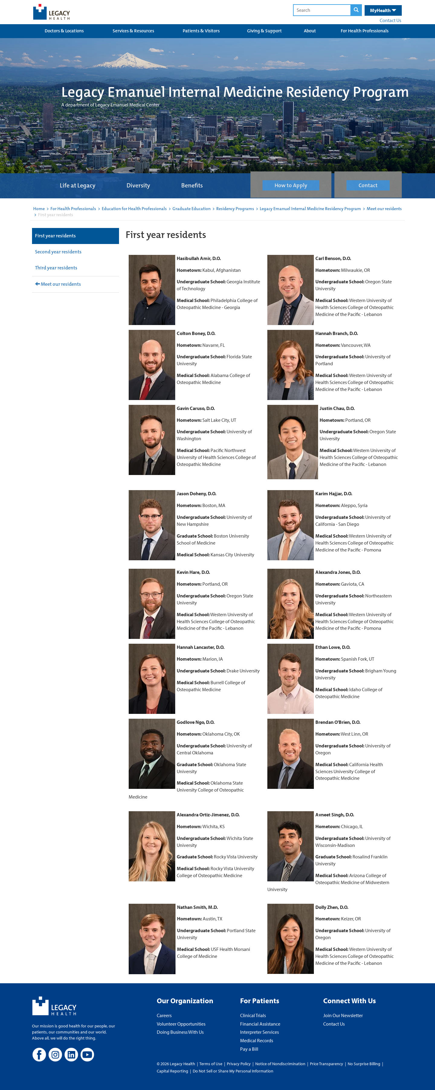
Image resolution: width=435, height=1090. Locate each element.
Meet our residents (384, 208)
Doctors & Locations (64, 31)
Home (39, 208)
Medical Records (256, 1040)
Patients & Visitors (201, 31)
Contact (368, 185)
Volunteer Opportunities (181, 1024)
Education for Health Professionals (134, 208)
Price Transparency (326, 1063)
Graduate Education (191, 208)
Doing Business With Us (180, 1032)
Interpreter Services (259, 1032)
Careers (164, 1015)
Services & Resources (133, 31)
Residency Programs (235, 208)
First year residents (55, 236)
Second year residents (58, 252)
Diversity (138, 185)
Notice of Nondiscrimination (280, 1063)
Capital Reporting (172, 1071)
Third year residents (56, 268)
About (310, 31)
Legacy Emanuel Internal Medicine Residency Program (310, 208)
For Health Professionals (364, 31)
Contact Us (390, 20)
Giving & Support (264, 31)
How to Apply (291, 185)
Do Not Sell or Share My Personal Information (233, 1071)
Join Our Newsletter (343, 1015)
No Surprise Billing (364, 1063)
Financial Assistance (260, 1024)
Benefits (192, 185)
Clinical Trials (253, 1015)
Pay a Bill (249, 1049)
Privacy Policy (239, 1063)
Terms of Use (211, 1063)
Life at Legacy (77, 185)
